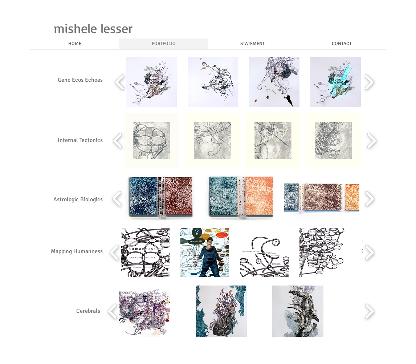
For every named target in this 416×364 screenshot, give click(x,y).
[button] (151, 82)
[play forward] (369, 82)
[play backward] (120, 82)
